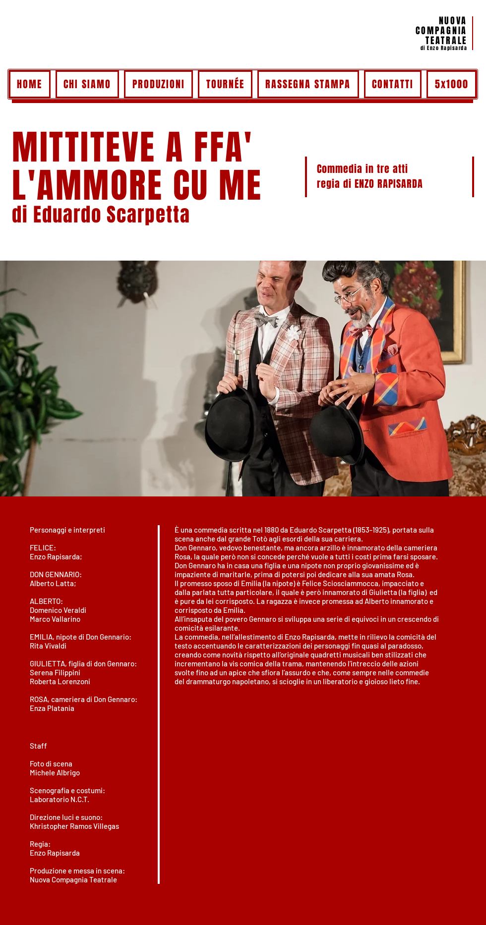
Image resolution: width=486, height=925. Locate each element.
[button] (243, 379)
